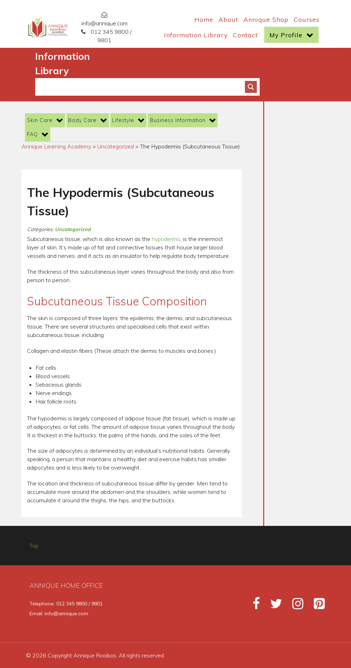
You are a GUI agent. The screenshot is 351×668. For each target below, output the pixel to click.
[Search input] (143, 87)
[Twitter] (273, 606)
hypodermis (166, 238)
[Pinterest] (315, 606)
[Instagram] (294, 606)
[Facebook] (253, 606)
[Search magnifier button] (251, 87)
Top (34, 545)
